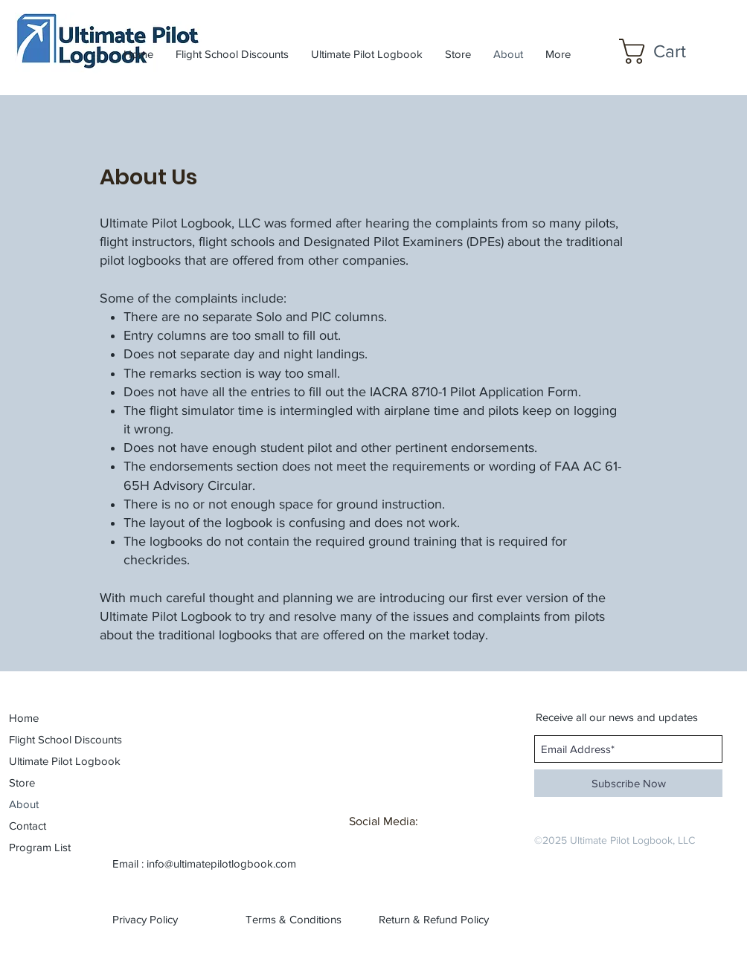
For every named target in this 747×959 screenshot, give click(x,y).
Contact (27, 825)
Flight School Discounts (50, 739)
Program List (40, 847)
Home (24, 717)
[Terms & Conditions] (294, 919)
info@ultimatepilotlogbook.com (221, 863)
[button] (666, 51)
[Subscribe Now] (628, 783)
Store (22, 782)
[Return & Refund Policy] (434, 919)
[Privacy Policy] (159, 919)
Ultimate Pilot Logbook (50, 761)
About (24, 804)
